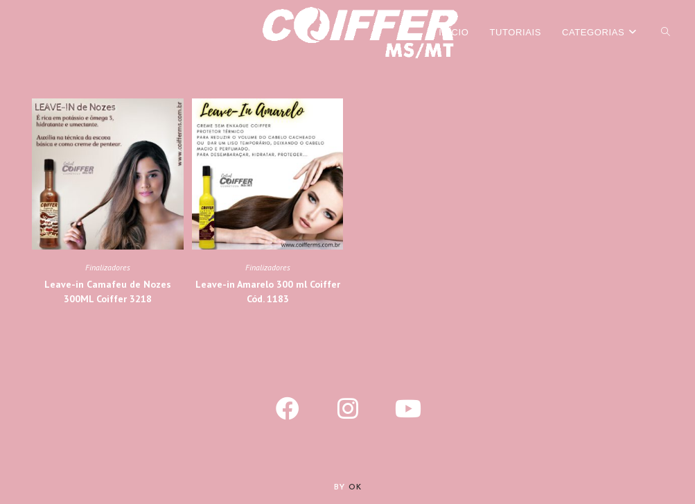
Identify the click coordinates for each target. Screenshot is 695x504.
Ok (355, 488)
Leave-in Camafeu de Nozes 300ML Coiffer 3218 (107, 291)
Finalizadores (107, 267)
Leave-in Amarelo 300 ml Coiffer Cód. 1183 (267, 291)
